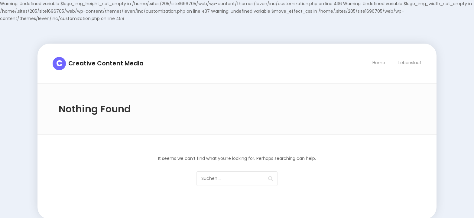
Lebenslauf (409, 63)
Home (378, 63)
